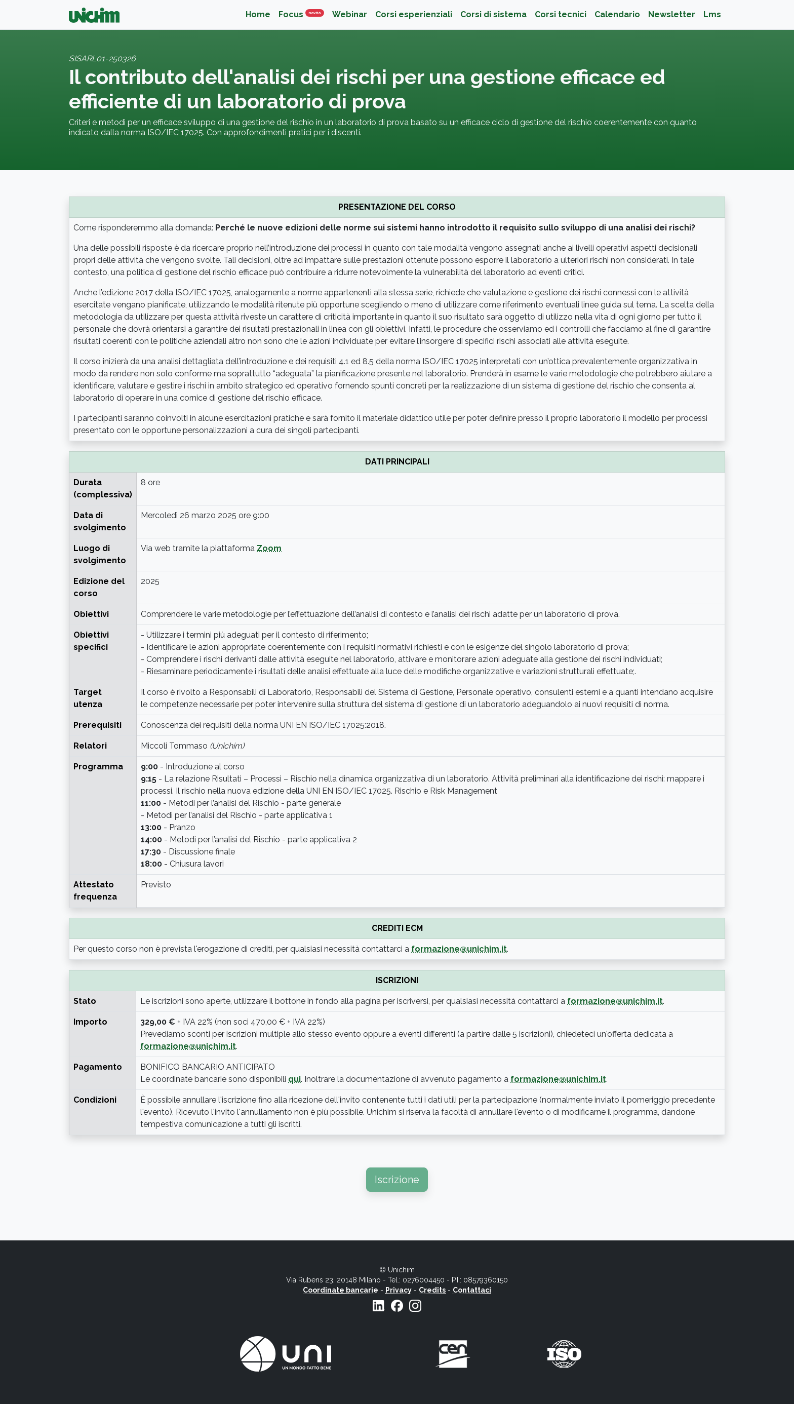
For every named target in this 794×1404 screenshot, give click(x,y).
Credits (432, 1290)
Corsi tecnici (560, 14)
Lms (712, 14)
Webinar (349, 14)
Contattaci (472, 1290)
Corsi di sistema (493, 14)
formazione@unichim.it (459, 949)
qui (294, 1079)
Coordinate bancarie (340, 1290)
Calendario (617, 14)
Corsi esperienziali (413, 14)
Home (258, 14)
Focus (303, 14)
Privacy (398, 1290)
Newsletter (671, 14)
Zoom (269, 548)
